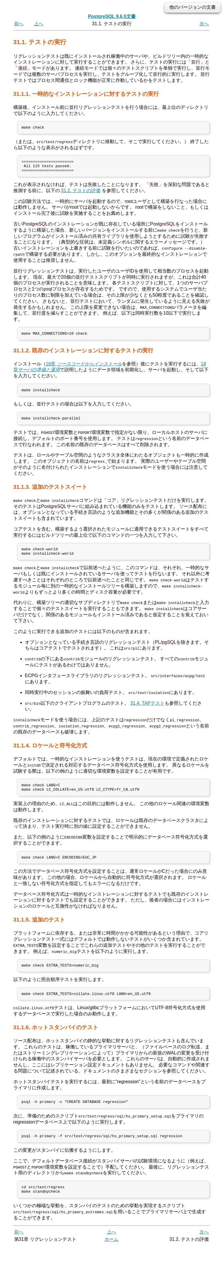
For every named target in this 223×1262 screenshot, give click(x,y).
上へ (38, 23)
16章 (84, 368)
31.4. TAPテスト (147, 710)
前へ (19, 23)
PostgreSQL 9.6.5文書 (112, 16)
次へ (204, 23)
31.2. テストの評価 (80, 194)
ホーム (111, 1255)
